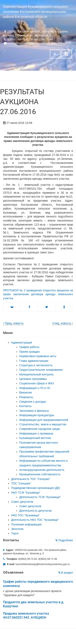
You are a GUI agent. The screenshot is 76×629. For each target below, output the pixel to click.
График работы (29, 347)
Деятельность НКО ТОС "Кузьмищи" (35, 519)
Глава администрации (33, 360)
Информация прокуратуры (36, 415)
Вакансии (25, 392)
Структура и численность (35, 365)
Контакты (25, 406)
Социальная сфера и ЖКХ (36, 383)
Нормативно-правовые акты (37, 356)
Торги (14, 533)
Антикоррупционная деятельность (41, 469)
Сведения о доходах (32, 401)
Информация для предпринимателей (43, 419)
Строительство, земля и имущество (42, 424)
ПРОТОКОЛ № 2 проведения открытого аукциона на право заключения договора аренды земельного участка (38, 294)
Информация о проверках (36, 433)
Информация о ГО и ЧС (34, 388)
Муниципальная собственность (39, 474)
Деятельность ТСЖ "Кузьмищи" (40, 497)
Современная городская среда (39, 428)
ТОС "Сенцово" (21, 483)
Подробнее (64, 540)
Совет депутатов (22, 501)
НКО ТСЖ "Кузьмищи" (25, 492)
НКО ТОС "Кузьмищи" (25, 515)
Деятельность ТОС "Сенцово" (30, 479)
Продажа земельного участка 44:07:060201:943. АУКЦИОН (26, 615)
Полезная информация (26, 524)
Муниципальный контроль (36, 374)
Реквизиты (26, 397)
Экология (17, 529)
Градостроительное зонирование (41, 369)
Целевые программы (33, 378)
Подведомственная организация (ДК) (35, 488)
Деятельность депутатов (35, 510)
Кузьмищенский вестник (35, 438)
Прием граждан (29, 351)
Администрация (21, 342)
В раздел (65, 572)
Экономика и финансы (34, 410)
